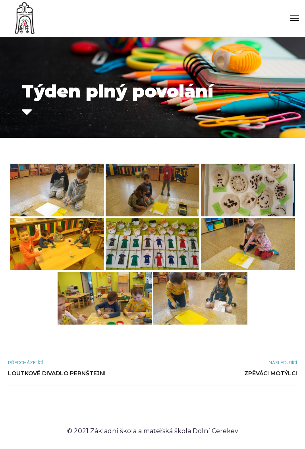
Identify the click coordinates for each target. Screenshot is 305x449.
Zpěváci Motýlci (270, 373)
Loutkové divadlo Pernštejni (57, 373)
